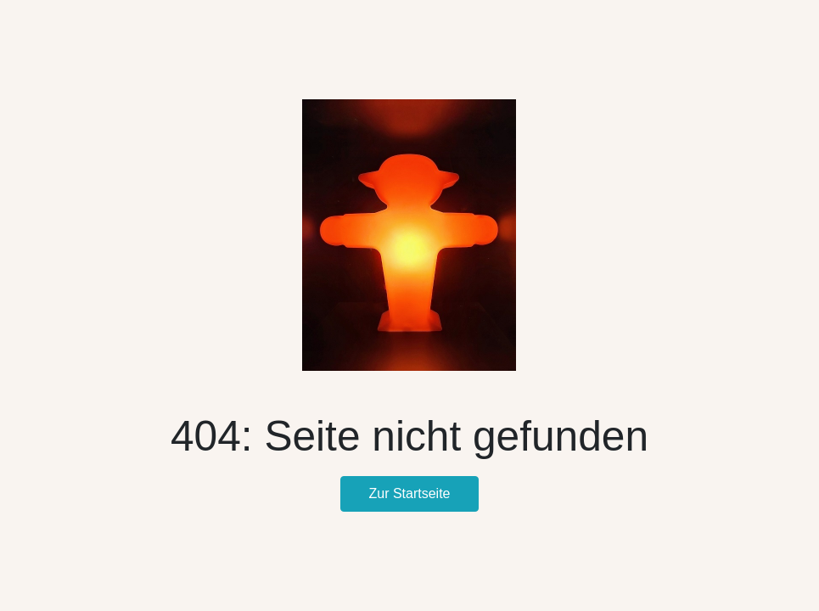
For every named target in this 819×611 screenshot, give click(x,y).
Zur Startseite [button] (409, 493)
